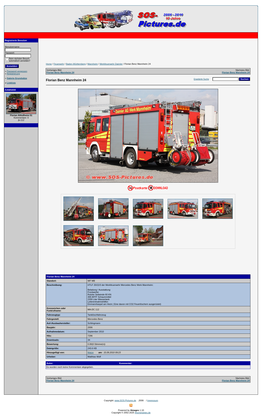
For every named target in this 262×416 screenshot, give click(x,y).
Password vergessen (17, 71)
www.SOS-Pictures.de (125, 400)
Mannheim (93, 64)
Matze (91, 352)
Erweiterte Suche (201, 79)
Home (49, 64)
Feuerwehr (59, 64)
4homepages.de (143, 412)
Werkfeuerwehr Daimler (111, 64)
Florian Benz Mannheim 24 (60, 72)
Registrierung (13, 73)
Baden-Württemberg (76, 64)
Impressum (152, 400)
